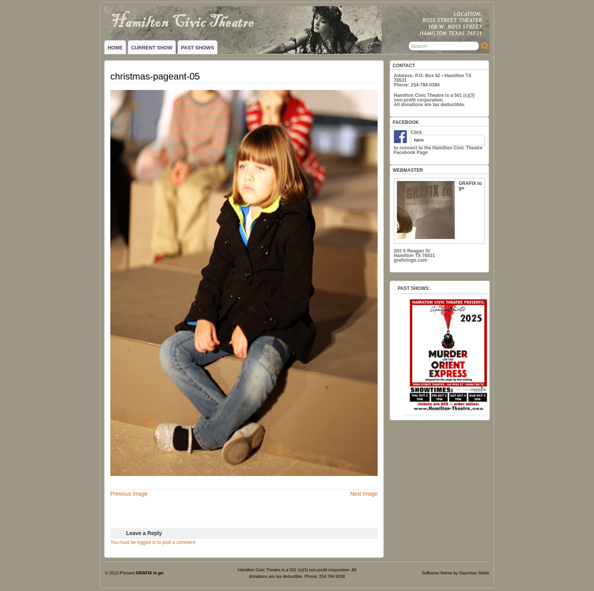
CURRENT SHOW (151, 48)
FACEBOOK (406, 122)
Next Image (364, 494)
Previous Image (129, 494)
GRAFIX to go (439, 210)
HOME (115, 48)
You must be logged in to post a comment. (153, 542)
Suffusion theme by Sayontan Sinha (455, 573)
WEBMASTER (408, 170)
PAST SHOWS (197, 48)
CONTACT (404, 65)
